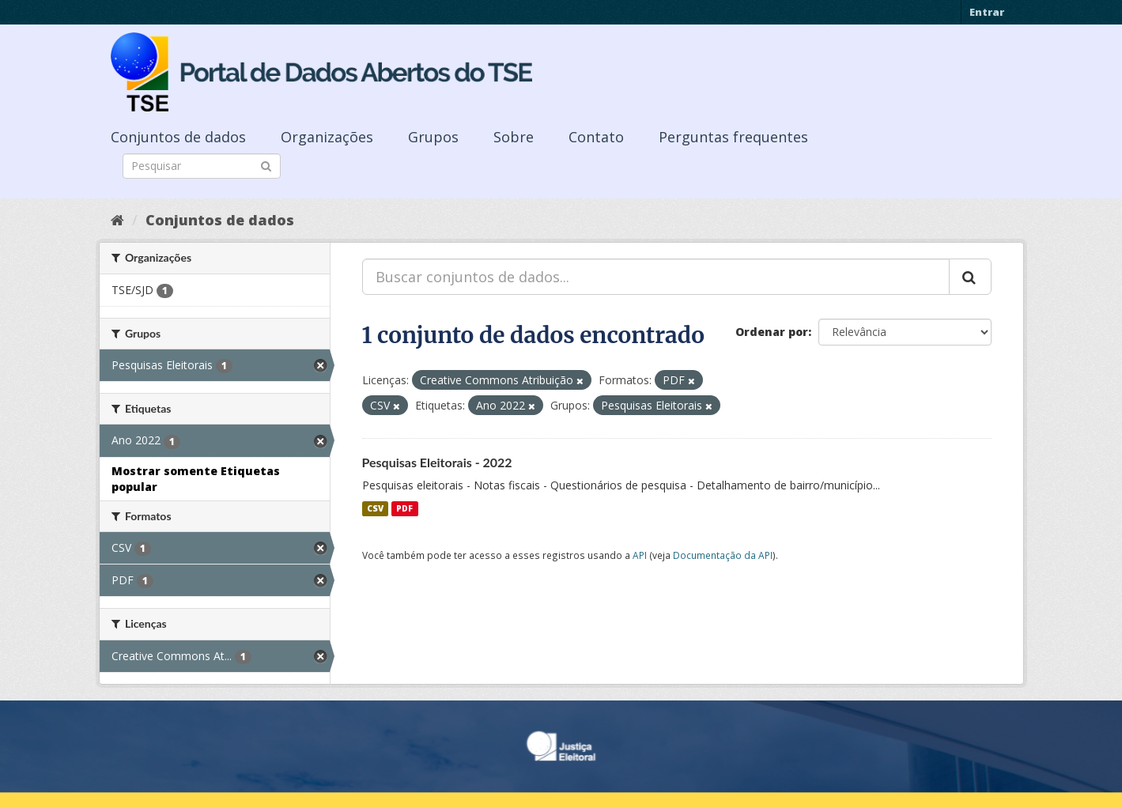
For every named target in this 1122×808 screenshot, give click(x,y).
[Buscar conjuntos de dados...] (656, 277)
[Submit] (266, 165)
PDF (404, 508)
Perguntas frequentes (733, 136)
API (640, 555)
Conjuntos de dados (178, 136)
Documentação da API (723, 555)
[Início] (117, 219)
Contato (596, 136)
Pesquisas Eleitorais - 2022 (437, 462)
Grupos (433, 136)
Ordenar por (771, 331)
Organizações (327, 136)
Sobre (513, 136)
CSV (375, 508)
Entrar (986, 12)
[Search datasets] (202, 166)
